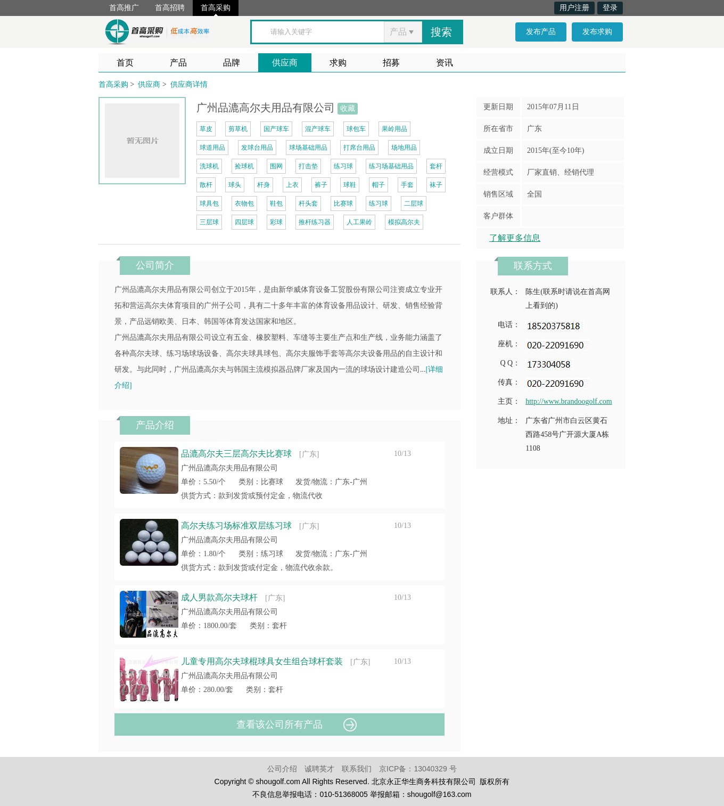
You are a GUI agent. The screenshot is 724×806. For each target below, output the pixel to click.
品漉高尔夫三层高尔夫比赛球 (236, 453)
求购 (338, 62)
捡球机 (244, 166)
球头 (234, 185)
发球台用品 (257, 147)
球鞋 (349, 185)
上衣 (292, 185)
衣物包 (244, 203)
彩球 (276, 222)
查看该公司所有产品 (279, 724)
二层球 (413, 203)
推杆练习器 (315, 222)
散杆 (206, 185)
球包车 (356, 129)
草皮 (206, 129)
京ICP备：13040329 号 (418, 768)
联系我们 (357, 768)
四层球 (244, 222)
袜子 (436, 185)
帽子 (378, 185)
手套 (407, 185)
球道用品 (212, 147)
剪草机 (238, 129)
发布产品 (541, 32)
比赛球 (343, 203)
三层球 (209, 222)
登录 (610, 8)
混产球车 (318, 129)
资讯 (444, 62)
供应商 (285, 62)
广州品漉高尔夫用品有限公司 (229, 468)
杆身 (263, 185)
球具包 (209, 203)
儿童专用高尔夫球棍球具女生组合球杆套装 (262, 661)
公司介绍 (282, 768)
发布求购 (597, 32)
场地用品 (404, 147)
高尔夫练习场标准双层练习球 (236, 525)
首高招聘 (170, 8)
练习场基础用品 (391, 166)
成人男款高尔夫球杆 (219, 597)
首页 (125, 62)
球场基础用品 (308, 147)
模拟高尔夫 (404, 222)
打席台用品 (359, 147)
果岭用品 (394, 129)
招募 (391, 62)
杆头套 (308, 203)
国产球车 (276, 129)
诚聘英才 (319, 768)
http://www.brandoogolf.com (568, 401)
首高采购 (216, 8)
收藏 (347, 108)
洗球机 (209, 166)
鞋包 (276, 203)
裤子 (321, 185)
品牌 (231, 62)
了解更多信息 (514, 237)
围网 (276, 166)
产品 (178, 62)
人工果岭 (359, 222)
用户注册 (574, 8)
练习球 (343, 166)
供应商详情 (189, 84)
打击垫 (308, 166)
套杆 (436, 166)
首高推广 (124, 8)
